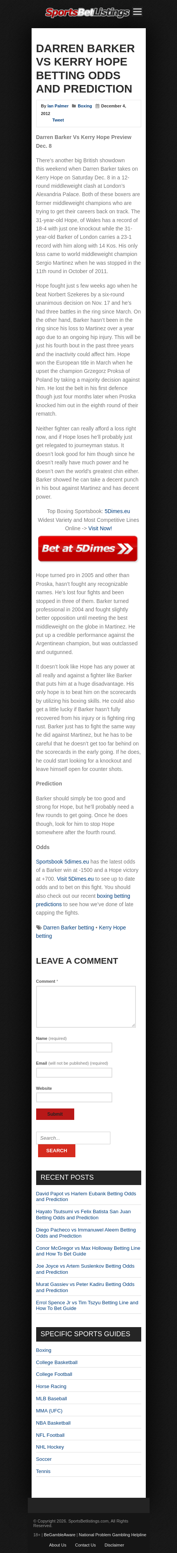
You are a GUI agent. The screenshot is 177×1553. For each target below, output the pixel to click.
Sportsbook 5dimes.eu (62, 862)
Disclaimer (114, 1545)
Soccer (44, 1459)
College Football (54, 1374)
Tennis (43, 1471)
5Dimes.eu (117, 511)
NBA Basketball (53, 1423)
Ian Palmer (58, 106)
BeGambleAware (59, 1534)
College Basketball (57, 1362)
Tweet (58, 120)
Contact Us (85, 1545)
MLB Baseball (51, 1398)
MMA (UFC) (49, 1411)
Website (44, 1088)
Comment (47, 981)
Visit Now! (100, 528)
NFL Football (50, 1435)
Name (51, 1038)
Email (72, 1063)
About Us (57, 1545)
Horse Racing (51, 1386)
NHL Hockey (50, 1447)
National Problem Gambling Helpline (112, 1534)
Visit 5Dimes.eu (75, 879)
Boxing (85, 106)
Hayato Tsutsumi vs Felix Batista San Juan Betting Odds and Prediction (83, 1214)
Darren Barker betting (68, 927)
